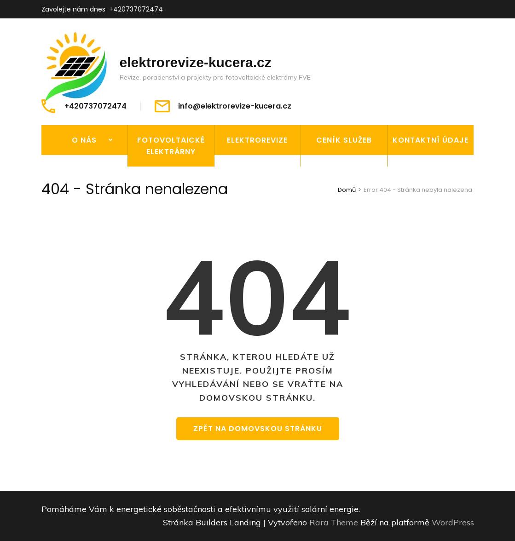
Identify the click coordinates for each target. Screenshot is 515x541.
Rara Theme (334, 522)
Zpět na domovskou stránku (257, 428)
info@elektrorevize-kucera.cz (234, 106)
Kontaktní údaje (431, 140)
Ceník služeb (344, 140)
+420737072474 (136, 9)
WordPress (453, 522)
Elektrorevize (257, 140)
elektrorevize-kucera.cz (196, 62)
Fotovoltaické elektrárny (171, 146)
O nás (84, 140)
